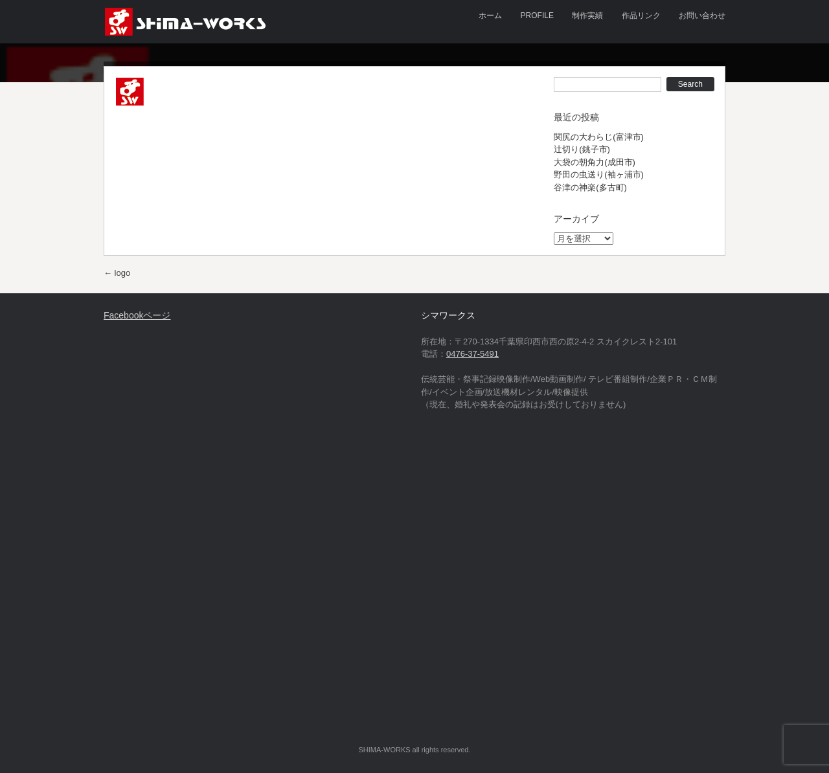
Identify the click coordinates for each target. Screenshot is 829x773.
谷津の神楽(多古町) (590, 187)
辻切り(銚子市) (582, 149)
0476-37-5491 (472, 354)
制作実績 (587, 15)
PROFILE (537, 15)
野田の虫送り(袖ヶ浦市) (599, 174)
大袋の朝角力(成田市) (594, 162)
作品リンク (641, 15)
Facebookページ (137, 315)
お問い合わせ (702, 15)
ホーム (490, 15)
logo (117, 273)
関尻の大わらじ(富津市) (599, 137)
